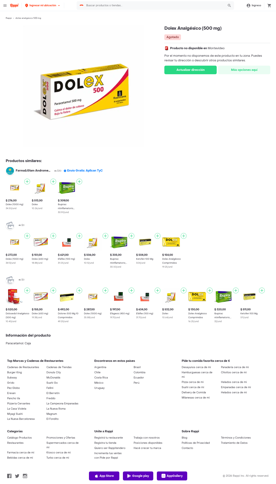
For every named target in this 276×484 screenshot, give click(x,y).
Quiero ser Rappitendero (109, 448)
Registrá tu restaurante (108, 437)
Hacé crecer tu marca (147, 448)
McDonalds (53, 377)
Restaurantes (15, 443)
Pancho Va (13, 398)
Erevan (11, 393)
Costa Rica (101, 377)
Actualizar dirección (190, 70)
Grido (10, 383)
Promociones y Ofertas (60, 437)
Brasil (137, 367)
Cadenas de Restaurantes (23, 367)
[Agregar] (27, 181)
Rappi (9, 18)
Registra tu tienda (105, 443)
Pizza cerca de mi (193, 382)
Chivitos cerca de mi (234, 372)
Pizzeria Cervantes (18, 403)
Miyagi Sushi (15, 414)
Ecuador (139, 377)
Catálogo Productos (19, 437)
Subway (12, 377)
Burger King (14, 372)
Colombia (139, 372)
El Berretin (52, 393)
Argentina (100, 367)
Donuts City (53, 372)
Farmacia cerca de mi (20, 452)
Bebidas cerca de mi (20, 457)
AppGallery (172, 476)
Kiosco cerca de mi (58, 452)
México (98, 383)
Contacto (187, 448)
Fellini (49, 388)
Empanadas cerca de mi (236, 387)
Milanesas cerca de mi (196, 397)
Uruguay (99, 388)
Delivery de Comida (194, 392)
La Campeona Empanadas (62, 403)
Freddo (50, 398)
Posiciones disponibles (148, 443)
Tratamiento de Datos (234, 443)
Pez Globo (13, 388)
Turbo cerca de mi (57, 457)
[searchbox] (154, 5)
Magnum (51, 414)
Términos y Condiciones (236, 437)
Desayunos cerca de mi (196, 367)
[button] (42, 5)
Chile (97, 372)
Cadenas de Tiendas (59, 367)
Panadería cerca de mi (235, 367)
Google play (138, 476)
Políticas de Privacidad (196, 443)
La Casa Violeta (16, 408)
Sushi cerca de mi (193, 387)
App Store (104, 476)
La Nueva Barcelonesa (21, 419)
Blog (184, 437)
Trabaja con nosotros (147, 437)
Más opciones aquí (244, 70)
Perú (136, 383)
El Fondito (52, 419)
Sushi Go (52, 383)
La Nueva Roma (56, 408)
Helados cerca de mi (234, 382)
